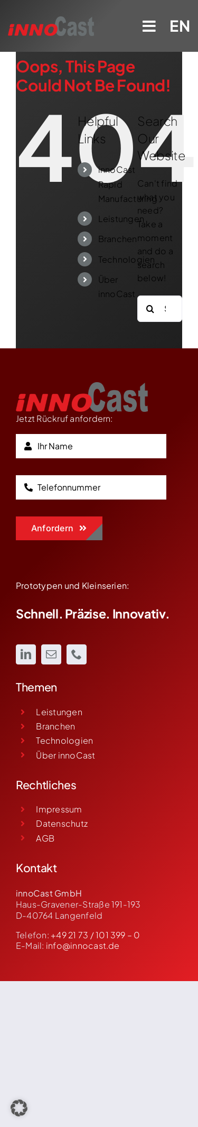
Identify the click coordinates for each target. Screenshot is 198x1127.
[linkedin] (26, 654)
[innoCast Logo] (82, 386)
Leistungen (121, 218)
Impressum (59, 809)
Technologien (126, 259)
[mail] (51, 654)
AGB (45, 838)
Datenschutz (62, 823)
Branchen (117, 238)
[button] (19, 1108)
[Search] (150, 308)
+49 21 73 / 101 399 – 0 (95, 934)
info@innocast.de (83, 945)
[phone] (77, 654)
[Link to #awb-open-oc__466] (149, 26)
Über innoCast (65, 755)
